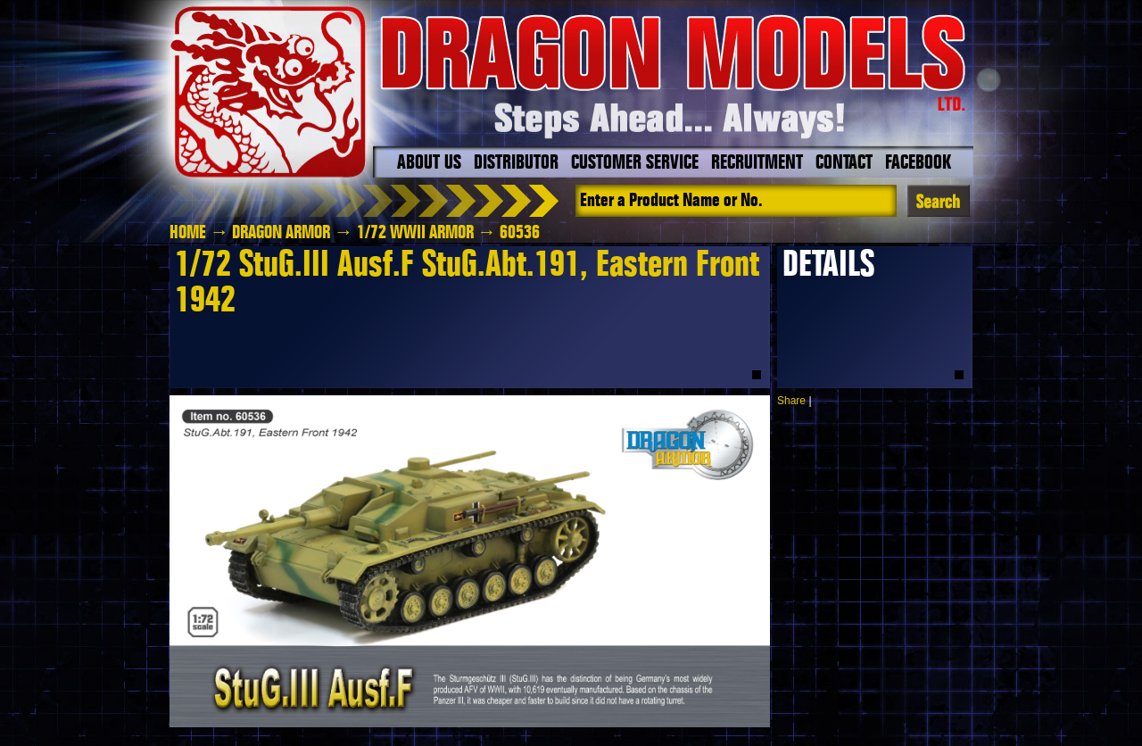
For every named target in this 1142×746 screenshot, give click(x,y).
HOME (188, 233)
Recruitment (757, 163)
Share (791, 400)
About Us (429, 163)
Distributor (516, 163)
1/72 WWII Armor (415, 233)
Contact (844, 163)
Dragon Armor (281, 233)
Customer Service (635, 163)
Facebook (918, 163)
